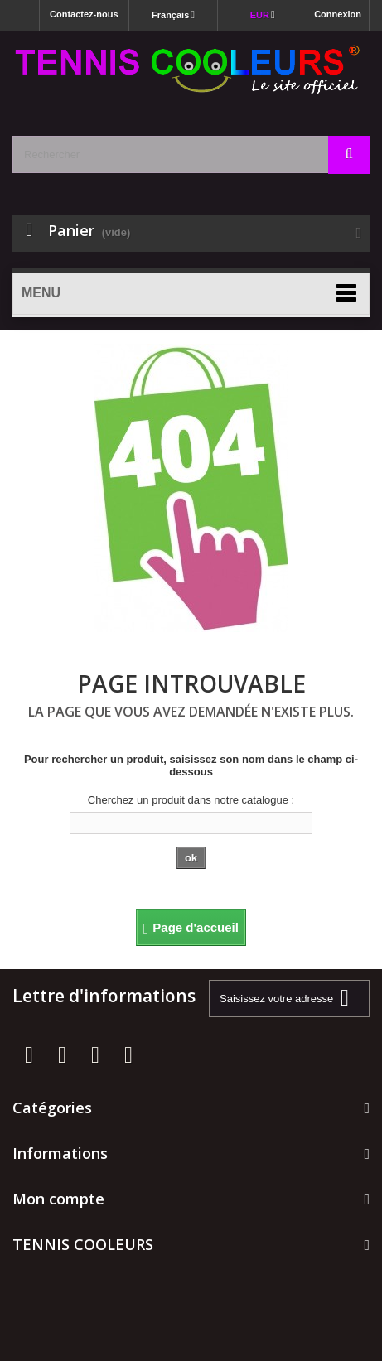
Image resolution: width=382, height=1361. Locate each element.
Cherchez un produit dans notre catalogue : (191, 800)
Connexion (337, 14)
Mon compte (58, 1199)
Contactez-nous (84, 14)
